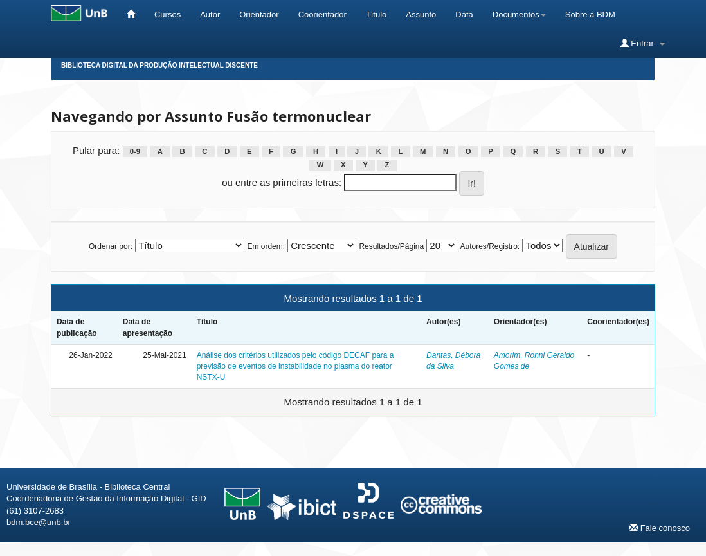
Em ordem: (266, 246)
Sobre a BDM (590, 14)
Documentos (519, 14)
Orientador (258, 14)
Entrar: (642, 43)
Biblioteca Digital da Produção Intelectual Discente (159, 65)
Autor (210, 14)
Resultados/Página (391, 246)
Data (464, 14)
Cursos (167, 14)
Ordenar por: (110, 246)
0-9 (135, 151)
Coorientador (322, 14)
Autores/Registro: (490, 246)
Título (376, 14)
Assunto (421, 14)
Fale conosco (659, 528)
